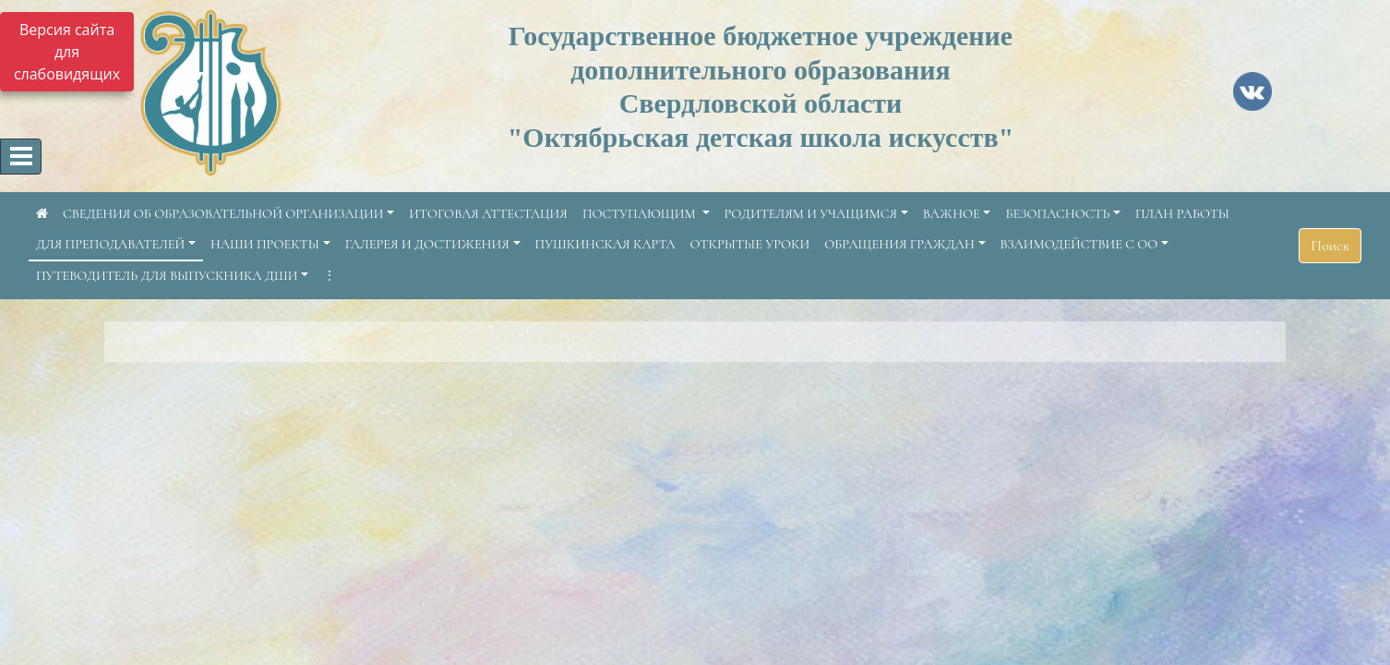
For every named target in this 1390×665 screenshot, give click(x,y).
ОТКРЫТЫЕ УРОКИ (750, 244)
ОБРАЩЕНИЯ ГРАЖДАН (899, 244)
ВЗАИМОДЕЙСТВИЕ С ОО (1079, 244)
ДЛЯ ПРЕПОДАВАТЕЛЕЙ (110, 244)
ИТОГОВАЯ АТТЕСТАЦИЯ (488, 214)
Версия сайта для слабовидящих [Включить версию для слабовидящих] (67, 51)
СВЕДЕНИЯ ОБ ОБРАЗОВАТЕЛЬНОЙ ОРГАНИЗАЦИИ (223, 214)
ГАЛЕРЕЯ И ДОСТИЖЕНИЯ (427, 244)
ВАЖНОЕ (951, 214)
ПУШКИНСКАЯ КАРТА (605, 244)
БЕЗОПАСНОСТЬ (1057, 214)
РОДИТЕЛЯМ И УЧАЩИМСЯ (811, 214)
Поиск (1330, 245)
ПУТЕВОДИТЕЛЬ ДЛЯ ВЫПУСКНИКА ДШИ (167, 276)
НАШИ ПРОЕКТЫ (264, 244)
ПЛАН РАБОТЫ (1182, 214)
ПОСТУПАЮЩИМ (640, 214)
